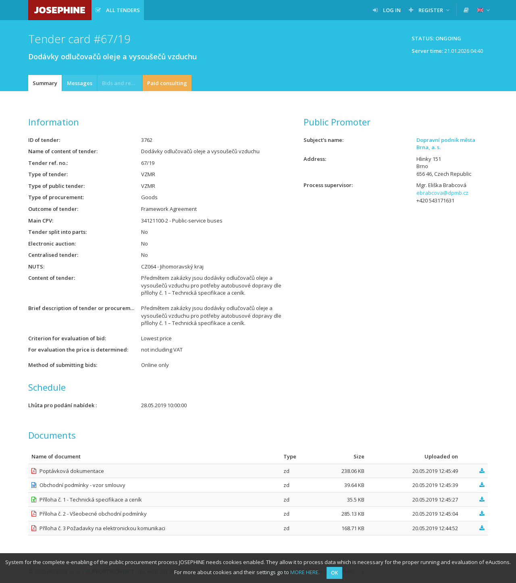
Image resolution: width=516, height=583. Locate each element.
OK (334, 572)
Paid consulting (167, 83)
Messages (79, 83)
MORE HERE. (305, 572)
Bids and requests (122, 83)
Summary (45, 83)
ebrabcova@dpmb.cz (442, 192)
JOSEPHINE (59, 10)
